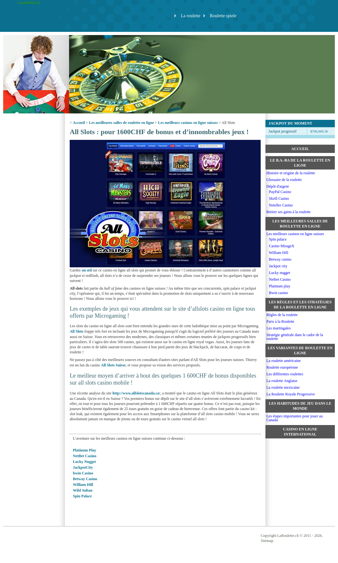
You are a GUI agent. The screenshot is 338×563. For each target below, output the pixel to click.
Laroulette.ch (29, 2)
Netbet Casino (280, 279)
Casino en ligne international (300, 432)
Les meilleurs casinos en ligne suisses (188, 122)
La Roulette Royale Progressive (290, 394)
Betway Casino (85, 479)
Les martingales (278, 328)
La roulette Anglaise (281, 381)
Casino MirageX (281, 246)
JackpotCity (83, 467)
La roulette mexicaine (283, 387)
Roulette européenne (282, 367)
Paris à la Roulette (280, 321)
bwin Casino (83, 473)
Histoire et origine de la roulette (290, 173)
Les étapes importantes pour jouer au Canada (294, 418)
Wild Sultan (82, 490)
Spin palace (278, 239)
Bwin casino (278, 293)
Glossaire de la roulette (284, 180)
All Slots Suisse (113, 365)
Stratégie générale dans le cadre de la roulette (294, 337)
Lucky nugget (279, 273)
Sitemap (267, 540)
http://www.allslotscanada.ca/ (136, 393)
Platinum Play (84, 450)
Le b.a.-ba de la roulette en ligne (300, 163)
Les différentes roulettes (284, 374)
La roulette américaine (283, 361)
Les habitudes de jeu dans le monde (300, 406)
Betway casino (280, 259)
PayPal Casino (280, 192)
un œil (87, 270)
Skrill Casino (279, 198)
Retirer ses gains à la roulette (288, 212)
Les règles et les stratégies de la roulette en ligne (300, 304)
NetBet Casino (84, 456)
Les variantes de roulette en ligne (300, 350)
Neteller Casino (281, 205)
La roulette (190, 15)
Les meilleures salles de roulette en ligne (121, 122)
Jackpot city (278, 266)
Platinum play (279, 286)
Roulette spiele (223, 15)
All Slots (76, 331)
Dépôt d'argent (277, 186)
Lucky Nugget (84, 461)
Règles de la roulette (282, 315)
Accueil (79, 122)
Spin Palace (82, 496)
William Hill (83, 484)
